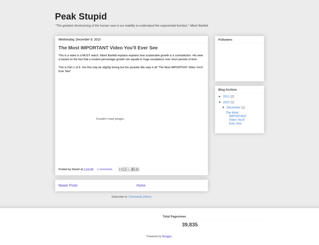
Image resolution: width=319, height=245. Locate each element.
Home (141, 185)
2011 (226, 96)
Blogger (167, 236)
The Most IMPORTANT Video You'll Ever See (108, 47)
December (234, 107)
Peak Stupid (81, 16)
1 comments (104, 169)
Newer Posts (68, 185)
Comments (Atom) (140, 196)
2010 (226, 102)
